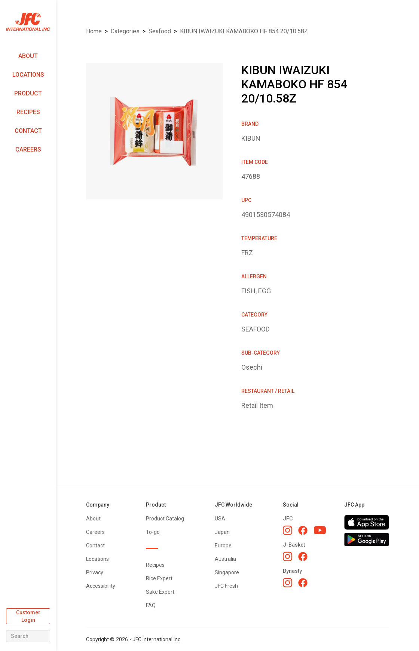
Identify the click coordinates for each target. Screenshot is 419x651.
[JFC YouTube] (320, 530)
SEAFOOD (160, 31)
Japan (222, 532)
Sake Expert (160, 592)
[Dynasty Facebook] (303, 582)
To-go (153, 532)
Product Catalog (165, 519)
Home (94, 31)
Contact (28, 130)
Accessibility (100, 586)
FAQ (151, 605)
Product (28, 93)
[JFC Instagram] (287, 530)
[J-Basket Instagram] (287, 556)
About (28, 55)
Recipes (28, 112)
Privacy (94, 572)
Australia (225, 559)
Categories (125, 31)
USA (220, 519)
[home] (28, 22)
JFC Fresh (226, 586)
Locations (28, 74)
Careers (28, 149)
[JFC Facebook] (303, 530)
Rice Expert (159, 578)
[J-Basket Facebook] (303, 556)
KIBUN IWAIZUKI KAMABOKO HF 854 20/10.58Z (244, 31)
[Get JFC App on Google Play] (366, 539)
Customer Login (28, 616)
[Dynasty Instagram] (287, 582)
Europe (223, 545)
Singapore (227, 572)
